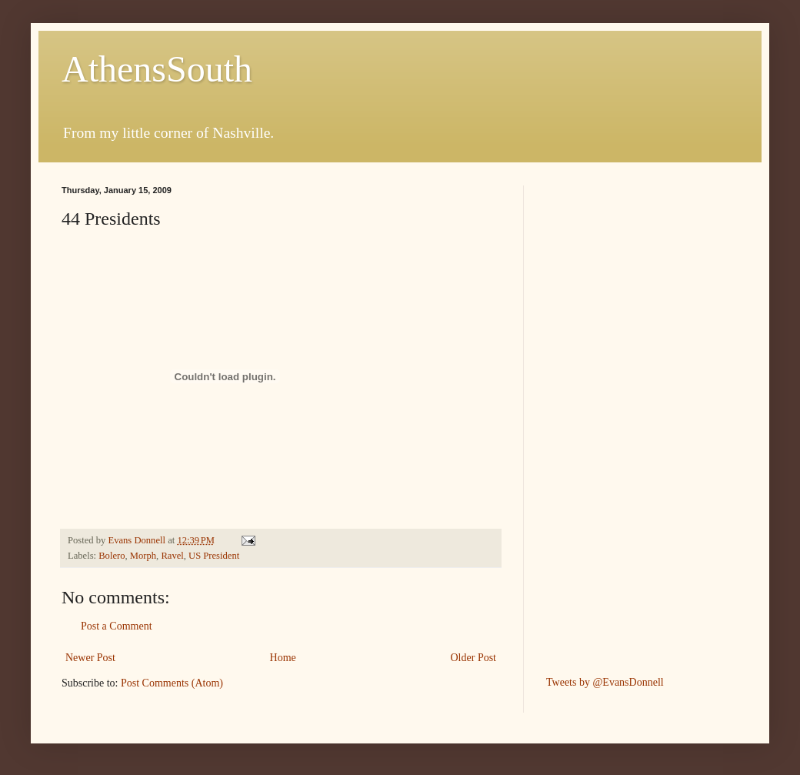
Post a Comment (116, 626)
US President (213, 555)
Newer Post (90, 657)
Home (283, 657)
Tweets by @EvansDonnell (605, 682)
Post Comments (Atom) (172, 683)
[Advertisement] (607, 416)
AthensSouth (157, 68)
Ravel (172, 555)
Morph (143, 555)
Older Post (474, 657)
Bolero (111, 555)
